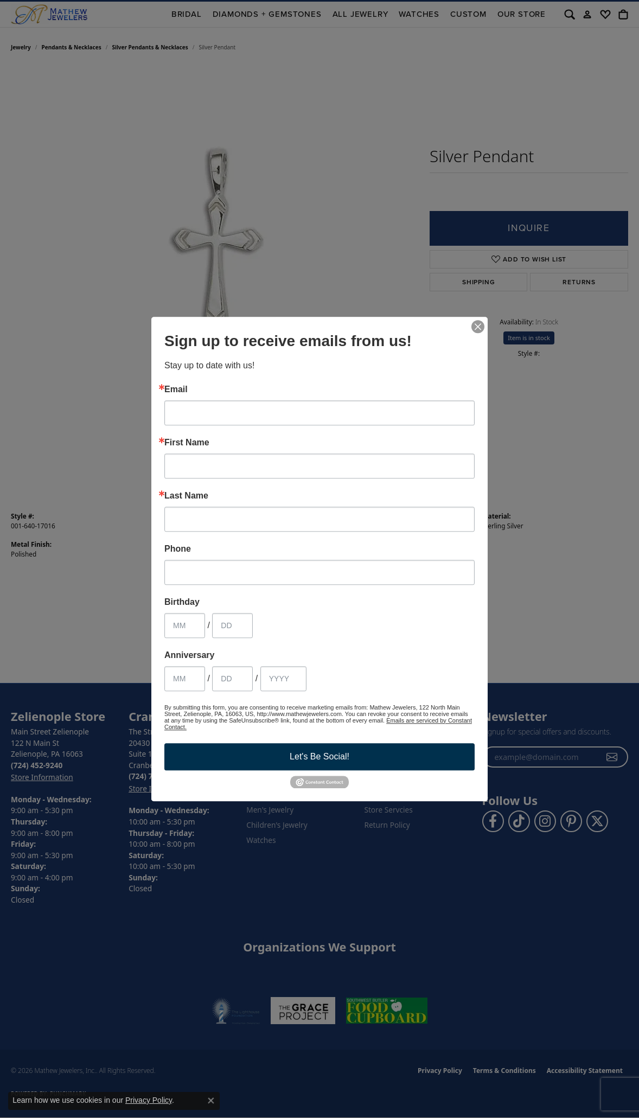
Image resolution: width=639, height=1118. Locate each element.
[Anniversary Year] (283, 678)
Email (176, 389)
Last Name (186, 495)
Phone (177, 549)
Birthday (182, 602)
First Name (186, 442)
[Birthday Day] (232, 625)
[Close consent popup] (211, 1100)
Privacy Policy (148, 1100)
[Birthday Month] (184, 625)
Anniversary (189, 655)
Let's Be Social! (319, 756)
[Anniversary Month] (184, 678)
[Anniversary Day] (232, 678)
